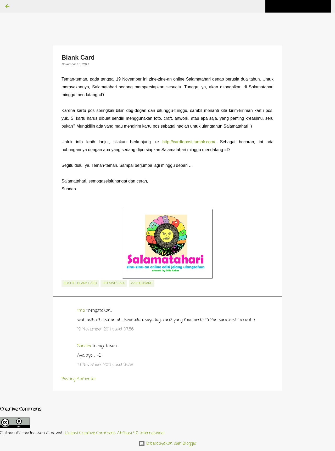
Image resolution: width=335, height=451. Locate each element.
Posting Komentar (79, 379)
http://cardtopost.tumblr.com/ (188, 142)
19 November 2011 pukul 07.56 (105, 329)
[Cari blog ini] (303, 6)
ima (81, 310)
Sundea (84, 346)
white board (141, 283)
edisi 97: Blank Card (80, 283)
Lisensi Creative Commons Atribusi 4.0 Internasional (115, 433)
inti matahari (114, 283)
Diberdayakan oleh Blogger (168, 444)
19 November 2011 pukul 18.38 (105, 365)
